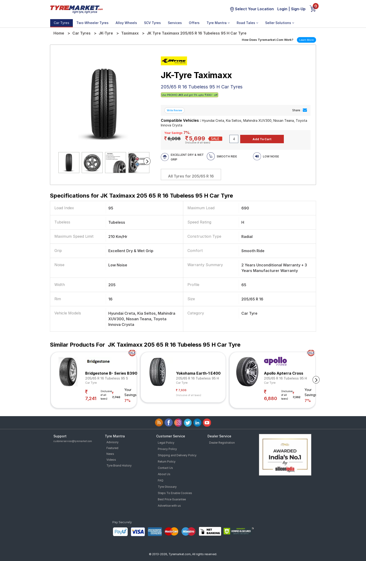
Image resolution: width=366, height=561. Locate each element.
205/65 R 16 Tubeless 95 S (106, 378)
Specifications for (141, 195)
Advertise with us (169, 505)
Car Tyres (61, 23)
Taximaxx (130, 33)
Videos (111, 459)
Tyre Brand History (119, 465)
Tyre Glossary (167, 486)
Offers (194, 23)
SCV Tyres (152, 23)
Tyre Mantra (218, 23)
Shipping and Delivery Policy (177, 455)
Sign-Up (298, 9)
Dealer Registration (222, 442)
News (110, 454)
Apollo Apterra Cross (283, 373)
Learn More (306, 40)
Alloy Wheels (126, 23)
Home (58, 33)
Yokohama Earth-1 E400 (198, 373)
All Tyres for (191, 176)
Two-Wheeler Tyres (92, 23)
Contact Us (165, 468)
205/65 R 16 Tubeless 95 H (197, 378)
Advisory (112, 442)
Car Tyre (91, 382)
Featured (112, 448)
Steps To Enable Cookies (175, 493)
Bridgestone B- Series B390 (111, 373)
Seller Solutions (279, 23)
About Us (164, 474)
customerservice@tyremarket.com (72, 441)
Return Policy (167, 461)
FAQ (160, 480)
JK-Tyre (106, 33)
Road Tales (247, 23)
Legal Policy (166, 442)
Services (175, 23)
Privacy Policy (167, 449)
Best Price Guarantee (172, 499)
